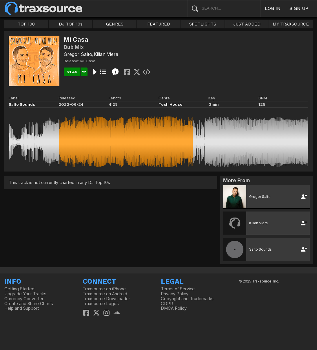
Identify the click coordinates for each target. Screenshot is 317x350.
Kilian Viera (106, 54)
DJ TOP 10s (71, 24)
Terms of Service (178, 288)
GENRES (114, 24)
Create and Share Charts (28, 303)
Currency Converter (23, 298)
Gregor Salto (78, 54)
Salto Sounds (22, 104)
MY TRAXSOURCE (291, 24)
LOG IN (272, 8)
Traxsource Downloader (106, 298)
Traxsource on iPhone (104, 288)
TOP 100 (26, 24)
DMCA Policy (174, 308)
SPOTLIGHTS (202, 24)
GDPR (167, 303)
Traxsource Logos (101, 303)
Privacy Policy (174, 293)
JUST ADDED (246, 24)
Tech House (170, 104)
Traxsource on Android (105, 293)
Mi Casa (87, 61)
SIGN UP (298, 8)
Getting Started (19, 288)
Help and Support (21, 308)
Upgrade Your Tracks (25, 293)
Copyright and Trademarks (187, 298)
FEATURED (158, 24)
